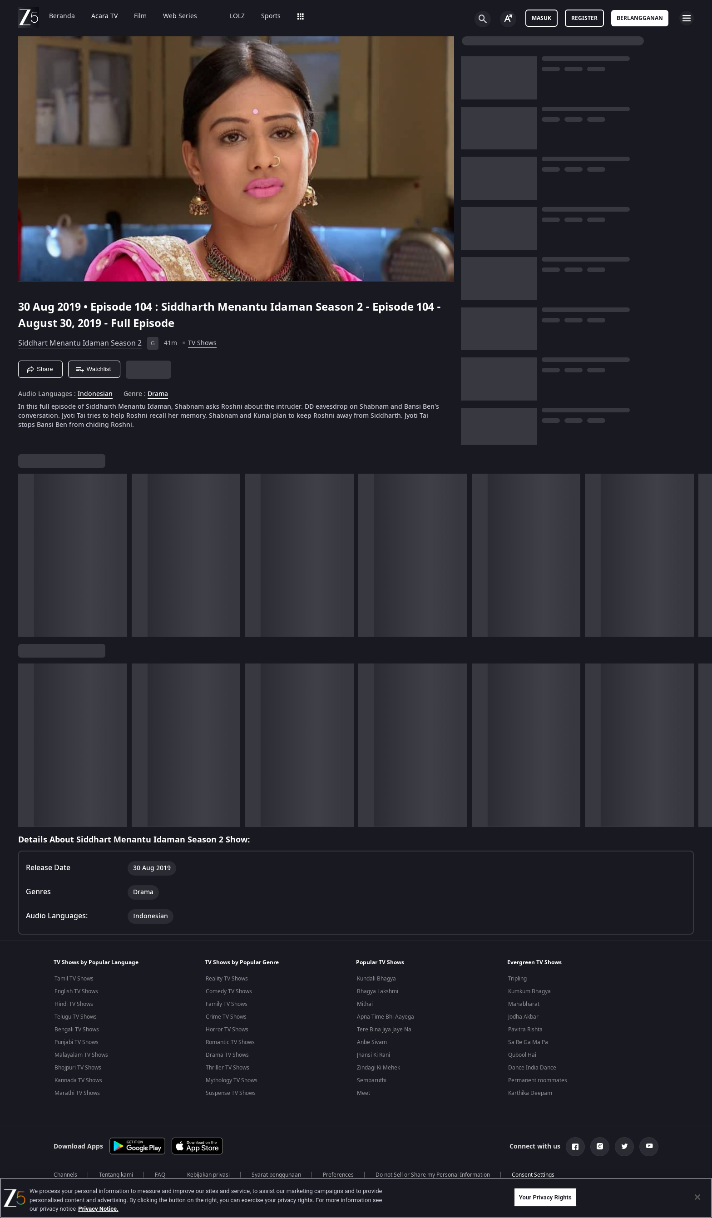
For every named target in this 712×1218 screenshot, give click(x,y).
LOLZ (237, 16)
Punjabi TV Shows (76, 1042)
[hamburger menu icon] (686, 18)
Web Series (180, 16)
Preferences (338, 1175)
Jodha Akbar (523, 1017)
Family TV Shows (226, 1004)
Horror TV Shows (227, 1029)
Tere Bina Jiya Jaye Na (384, 1029)
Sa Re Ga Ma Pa (528, 1042)
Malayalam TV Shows (81, 1055)
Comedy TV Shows (229, 991)
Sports (271, 16)
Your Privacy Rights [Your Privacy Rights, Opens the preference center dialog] (545, 1196)
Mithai (365, 1004)
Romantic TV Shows (230, 1042)
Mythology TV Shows (231, 1080)
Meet (363, 1093)
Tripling (517, 979)
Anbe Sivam (372, 1042)
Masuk (541, 18)
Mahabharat (523, 1004)
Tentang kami (116, 1175)
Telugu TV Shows (75, 1017)
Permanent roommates (537, 1080)
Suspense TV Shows (231, 1093)
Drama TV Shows (227, 1055)
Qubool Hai (522, 1055)
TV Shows (202, 343)
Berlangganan (640, 18)
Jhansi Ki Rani (373, 1055)
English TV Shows (76, 991)
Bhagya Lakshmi (377, 991)
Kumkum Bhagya (529, 991)
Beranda (62, 16)
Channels (65, 1175)
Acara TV (104, 16)
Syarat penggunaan (276, 1175)
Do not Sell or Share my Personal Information (433, 1175)
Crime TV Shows (226, 1017)
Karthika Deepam (530, 1093)
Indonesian (95, 394)
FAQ (160, 1175)
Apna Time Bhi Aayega (385, 1017)
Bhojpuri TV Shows (77, 1068)
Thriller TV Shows (227, 1068)
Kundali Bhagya (376, 979)
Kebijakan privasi (208, 1175)
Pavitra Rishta (525, 1029)
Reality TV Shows (227, 979)
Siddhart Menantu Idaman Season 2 (80, 343)
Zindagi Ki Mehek (378, 1068)
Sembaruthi (371, 1080)
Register (584, 18)
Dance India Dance (532, 1068)
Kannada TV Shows (78, 1080)
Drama (158, 394)
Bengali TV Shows (76, 1029)
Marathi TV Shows (77, 1093)
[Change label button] (508, 19)
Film (140, 16)
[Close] (697, 1197)
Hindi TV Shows (73, 1004)
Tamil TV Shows (74, 979)
